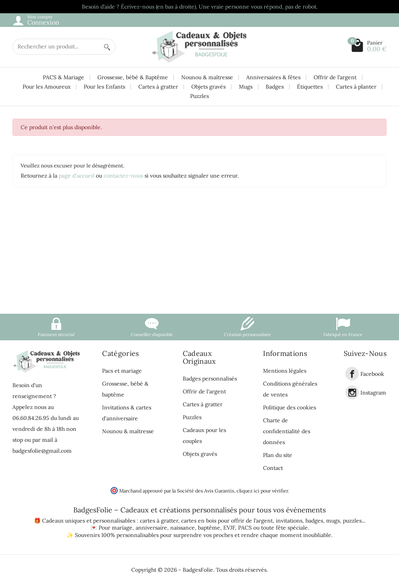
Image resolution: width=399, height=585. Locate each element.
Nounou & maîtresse (207, 77)
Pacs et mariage (122, 370)
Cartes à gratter (158, 86)
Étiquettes (310, 86)
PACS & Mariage (63, 77)
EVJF (229, 527)
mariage (122, 527)
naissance (182, 527)
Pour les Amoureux (47, 86)
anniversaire (151, 527)
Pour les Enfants (104, 86)
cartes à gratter (159, 520)
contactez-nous (123, 175)
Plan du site (277, 455)
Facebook (372, 373)
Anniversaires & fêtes (273, 77)
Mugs (245, 86)
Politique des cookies (289, 407)
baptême (209, 527)
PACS (245, 527)
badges (314, 520)
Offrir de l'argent (204, 391)
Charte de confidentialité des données (286, 431)
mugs (333, 520)
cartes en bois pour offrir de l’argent (227, 520)
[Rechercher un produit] (56, 46)
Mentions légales (284, 370)
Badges (275, 86)
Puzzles (199, 96)
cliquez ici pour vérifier (262, 490)
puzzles (352, 520)
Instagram (373, 392)
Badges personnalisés (210, 378)
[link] (352, 374)
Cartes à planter (356, 86)
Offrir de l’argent (335, 77)
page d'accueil (76, 175)
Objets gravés (208, 86)
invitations (289, 520)
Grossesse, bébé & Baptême (132, 77)
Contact (273, 467)
